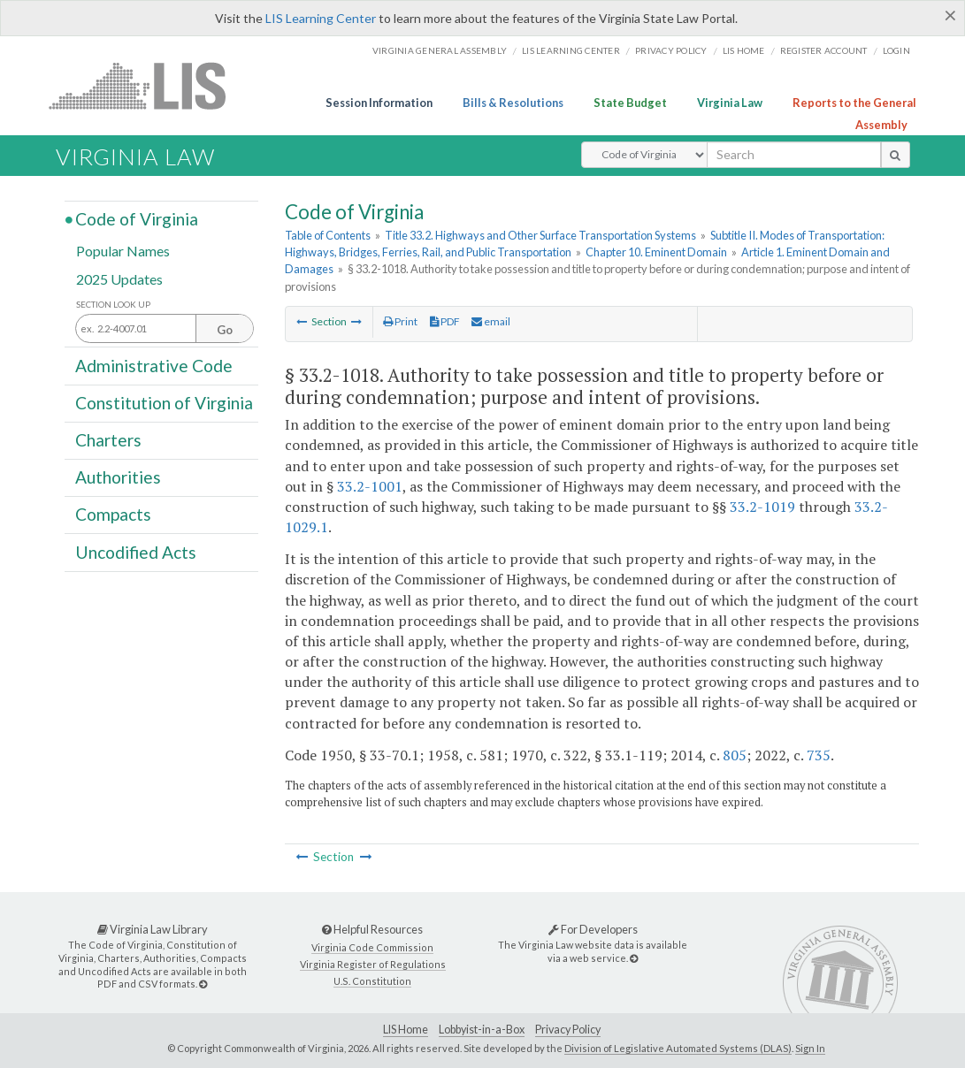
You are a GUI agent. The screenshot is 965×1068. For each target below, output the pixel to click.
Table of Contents (328, 235)
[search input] (794, 154)
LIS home (744, 50)
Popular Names (123, 250)
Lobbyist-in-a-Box (482, 1029)
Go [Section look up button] (225, 330)
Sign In (810, 1048)
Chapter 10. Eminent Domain (656, 252)
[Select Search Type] (644, 154)
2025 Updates (119, 278)
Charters (108, 440)
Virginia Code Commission (372, 947)
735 (819, 755)
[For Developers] (634, 958)
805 (735, 755)
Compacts (113, 514)
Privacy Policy (671, 50)
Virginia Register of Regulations (373, 964)
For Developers (593, 929)
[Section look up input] (164, 329)
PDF (445, 321)
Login (896, 50)
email (490, 321)
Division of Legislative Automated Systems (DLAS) (678, 1048)
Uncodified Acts (135, 551)
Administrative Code (154, 365)
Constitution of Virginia (164, 403)
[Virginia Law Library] (203, 983)
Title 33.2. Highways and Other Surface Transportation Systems (540, 235)
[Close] (950, 15)
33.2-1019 (762, 506)
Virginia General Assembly (439, 50)
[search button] (895, 154)
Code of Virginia (136, 219)
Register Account (824, 50)
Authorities (118, 477)
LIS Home (405, 1029)
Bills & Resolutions (513, 102)
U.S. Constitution (372, 981)
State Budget (630, 102)
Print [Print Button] (400, 321)
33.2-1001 (369, 486)
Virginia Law (729, 102)
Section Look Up (113, 304)
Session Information (379, 102)
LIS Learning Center (320, 18)
